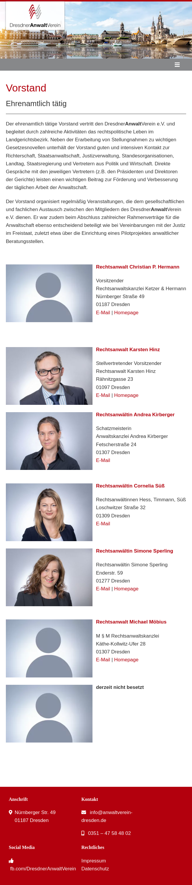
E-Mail (103, 312)
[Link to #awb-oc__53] (177, 65)
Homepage (126, 312)
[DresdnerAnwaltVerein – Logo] (35, 4)
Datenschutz (95, 869)
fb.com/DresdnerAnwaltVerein (43, 869)
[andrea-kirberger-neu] (49, 414)
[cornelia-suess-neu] (49, 486)
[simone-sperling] (49, 551)
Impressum (93, 861)
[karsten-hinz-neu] (49, 349)
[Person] (49, 267)
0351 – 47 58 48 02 (109, 833)
